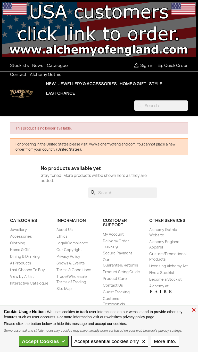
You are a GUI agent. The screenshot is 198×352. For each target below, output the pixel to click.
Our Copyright (69, 249)
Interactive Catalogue (29, 283)
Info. (165, 341)
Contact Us (113, 285)
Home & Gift (133, 84)
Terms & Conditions (73, 269)
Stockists (19, 65)
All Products (20, 263)
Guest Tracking (116, 291)
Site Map (64, 288)
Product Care (115, 278)
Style (155, 84)
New (51, 84)
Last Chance (60, 93)
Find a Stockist (162, 272)
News (37, 65)
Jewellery (18, 229)
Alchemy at (160, 289)
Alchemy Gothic (45, 74)
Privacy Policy (68, 256)
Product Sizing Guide (121, 271)
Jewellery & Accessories (88, 84)
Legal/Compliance (72, 243)
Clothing (17, 243)
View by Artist (22, 276)
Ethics (62, 236)
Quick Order (172, 65)
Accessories (21, 236)
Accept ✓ (44, 341)
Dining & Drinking (25, 256)
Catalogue (57, 65)
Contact (18, 74)
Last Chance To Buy (27, 269)
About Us (64, 229)
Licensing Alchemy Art (168, 265)
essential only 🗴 (109, 341)
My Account (113, 234)
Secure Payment (117, 253)
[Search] (161, 105)
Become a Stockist (165, 279)
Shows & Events (70, 263)
